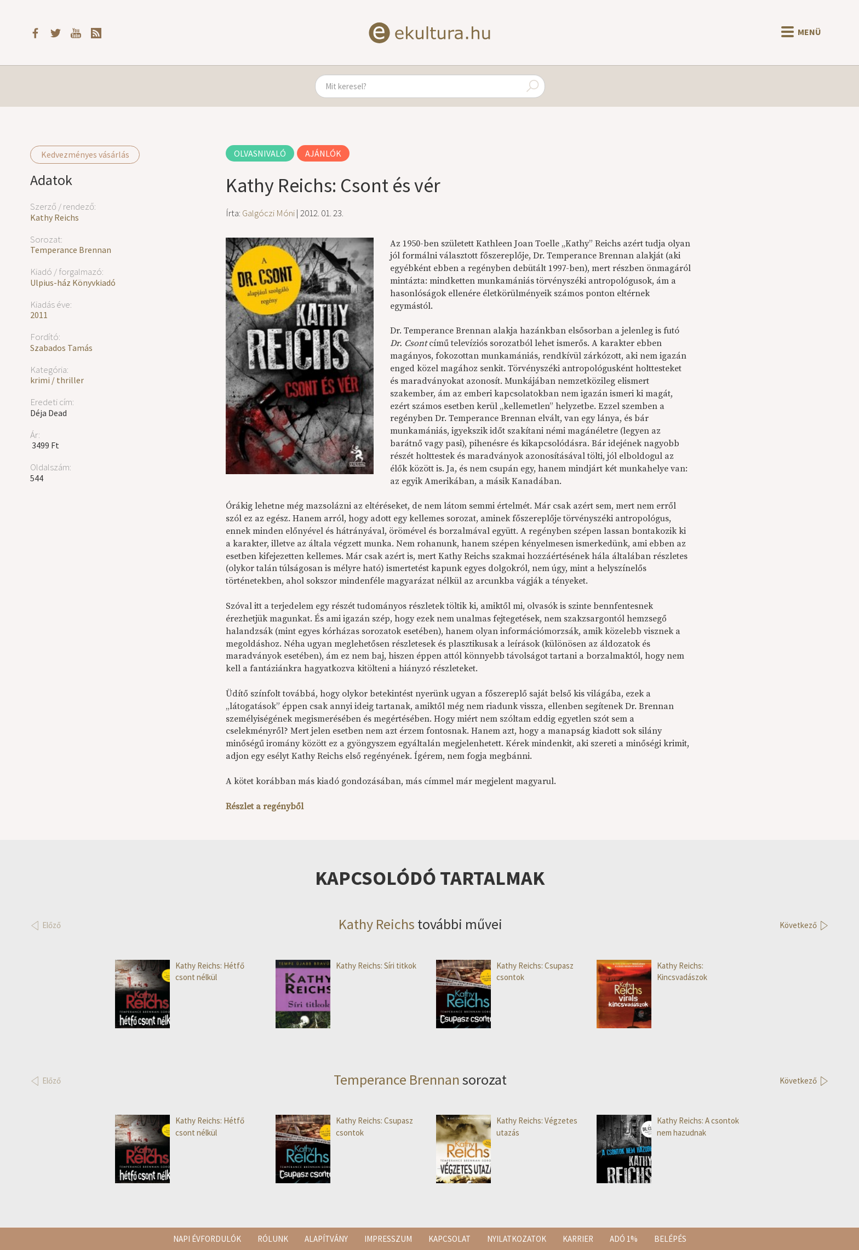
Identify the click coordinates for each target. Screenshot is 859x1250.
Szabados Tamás (61, 347)
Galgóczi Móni (268, 213)
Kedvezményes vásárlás (85, 154)
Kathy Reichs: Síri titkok (346, 965)
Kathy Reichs (54, 217)
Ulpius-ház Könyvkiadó (73, 282)
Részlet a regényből (264, 806)
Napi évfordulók (207, 1239)
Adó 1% (624, 1239)
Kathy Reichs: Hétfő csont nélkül (179, 971)
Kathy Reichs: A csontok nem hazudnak (668, 1126)
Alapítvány (326, 1239)
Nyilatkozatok (516, 1239)
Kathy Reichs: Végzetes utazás (506, 1126)
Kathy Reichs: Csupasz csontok (505, 971)
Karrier (578, 1239)
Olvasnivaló (260, 153)
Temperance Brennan (70, 249)
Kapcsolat (449, 1239)
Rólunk (272, 1239)
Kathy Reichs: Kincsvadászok (652, 971)
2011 (39, 314)
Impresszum (388, 1239)
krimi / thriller (57, 380)
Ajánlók (323, 153)
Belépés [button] (670, 1239)
